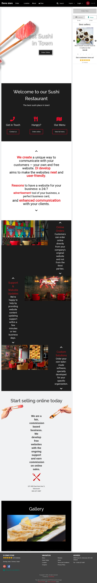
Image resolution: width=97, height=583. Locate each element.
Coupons (44, 564)
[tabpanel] (85, 41)
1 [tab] (78, 54)
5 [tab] (89, 54)
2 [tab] (81, 54)
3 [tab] (83, 54)
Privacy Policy (61, 564)
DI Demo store (8, 555)
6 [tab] (92, 54)
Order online (36, 131)
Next (96, 41)
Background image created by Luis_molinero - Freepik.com (19, 550)
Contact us (13, 131)
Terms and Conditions (63, 562)
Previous (74, 41)
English (71, 3)
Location (26, 3)
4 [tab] (86, 54)
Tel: (79, 562)
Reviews (60, 558)
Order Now (84, 11)
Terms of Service (51, 581)
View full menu (60, 131)
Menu (43, 558)
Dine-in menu (41, 4)
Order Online (17, 4)
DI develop (51, 576)
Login (79, 3)
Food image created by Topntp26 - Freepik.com (54, 550)
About (34, 3)
